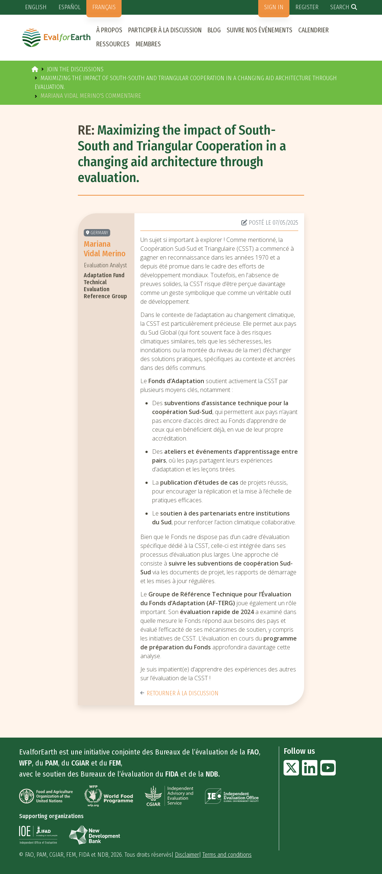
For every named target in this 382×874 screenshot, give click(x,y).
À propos (109, 30)
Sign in (274, 7)
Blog (214, 30)
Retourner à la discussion (179, 693)
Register (306, 7)
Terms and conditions (227, 854)
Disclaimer (187, 854)
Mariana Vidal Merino (105, 248)
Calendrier (313, 30)
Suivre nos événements (259, 30)
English (36, 7)
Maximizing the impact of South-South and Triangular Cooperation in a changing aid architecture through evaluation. (182, 154)
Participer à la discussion (165, 30)
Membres (148, 44)
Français (104, 7)
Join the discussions (75, 69)
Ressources (113, 44)
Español (69, 7)
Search (339, 7)
